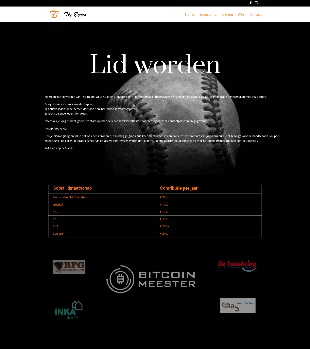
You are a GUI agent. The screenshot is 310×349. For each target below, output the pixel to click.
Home (189, 15)
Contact (256, 15)
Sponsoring (207, 15)
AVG (241, 15)
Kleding (227, 15)
